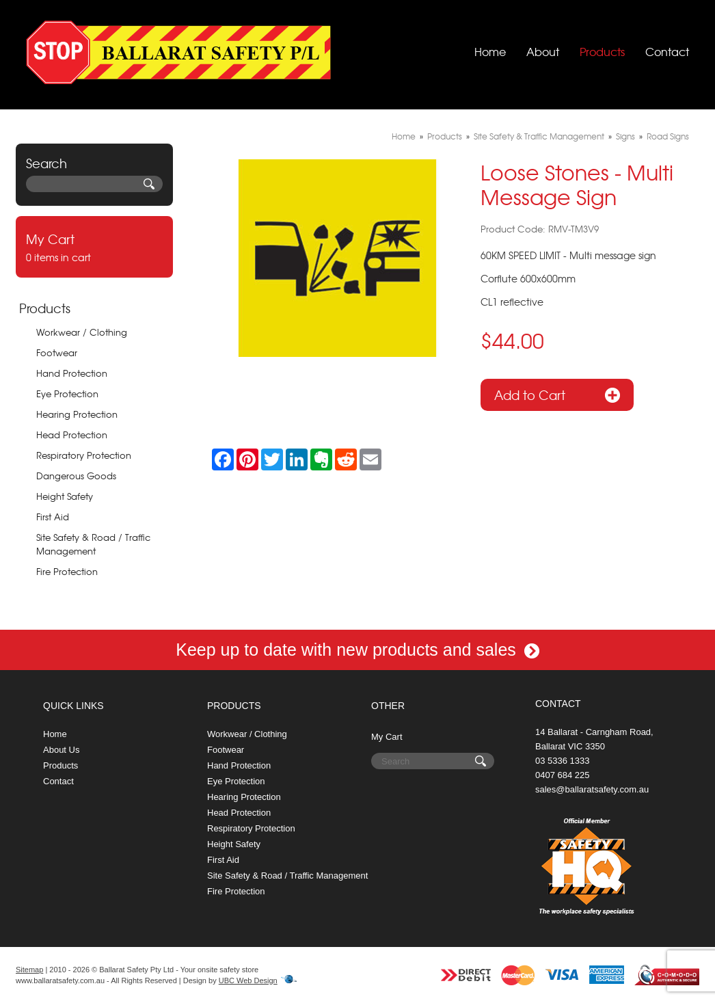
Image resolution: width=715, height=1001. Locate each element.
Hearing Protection (77, 414)
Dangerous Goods (76, 475)
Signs (625, 136)
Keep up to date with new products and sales (357, 649)
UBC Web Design (248, 980)
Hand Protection (71, 372)
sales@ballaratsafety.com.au (592, 789)
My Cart (387, 737)
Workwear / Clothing (81, 331)
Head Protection (71, 434)
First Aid (52, 516)
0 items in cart (94, 247)
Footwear (56, 352)
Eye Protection (67, 393)
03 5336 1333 (562, 761)
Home (490, 51)
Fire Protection (67, 571)
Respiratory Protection (83, 455)
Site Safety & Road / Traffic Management (93, 544)
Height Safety (64, 496)
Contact (667, 51)
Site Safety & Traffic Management (539, 136)
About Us (61, 750)
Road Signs (668, 136)
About (542, 51)
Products (602, 51)
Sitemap (29, 969)
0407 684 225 (562, 775)
